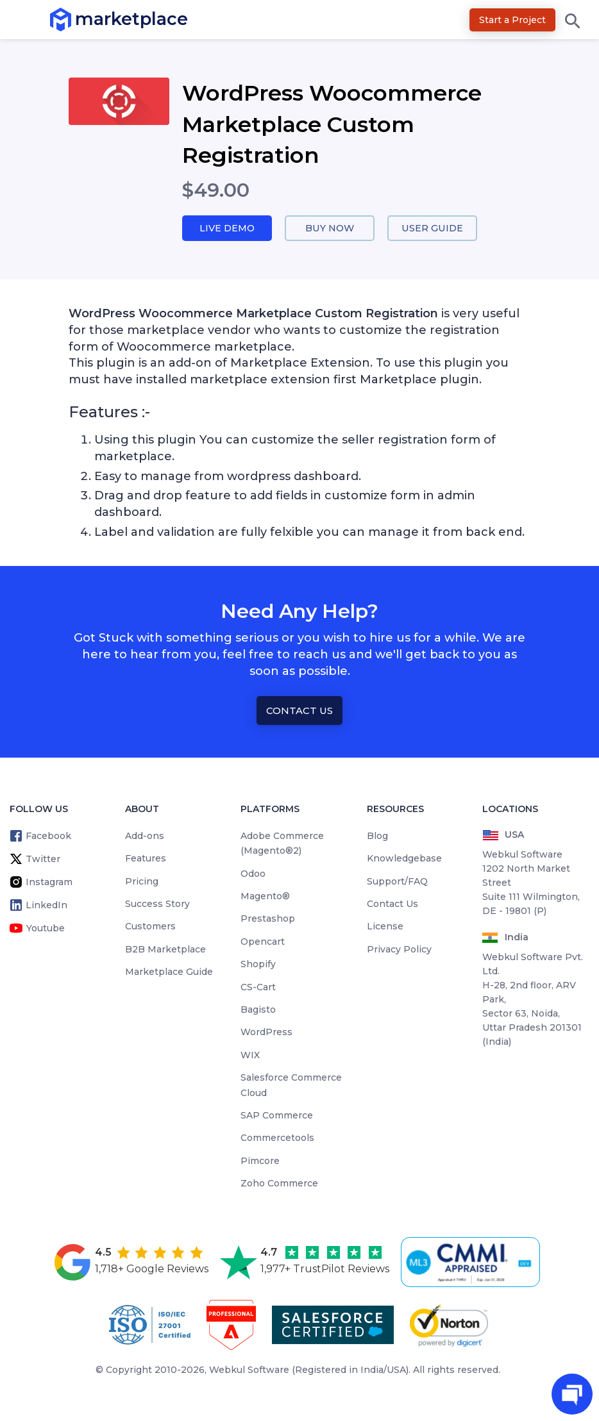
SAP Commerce (276, 1116)
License (385, 927)
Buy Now (329, 228)
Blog (377, 836)
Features (145, 859)
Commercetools (277, 1138)
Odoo (253, 873)
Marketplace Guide (169, 972)
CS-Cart (258, 987)
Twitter (43, 859)
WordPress (266, 1032)
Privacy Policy (399, 950)
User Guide (432, 228)
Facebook (48, 836)
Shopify (258, 964)
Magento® (265, 896)
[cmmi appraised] (472, 1262)
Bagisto (258, 1010)
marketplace (75, 18)
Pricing (141, 881)
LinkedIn (46, 905)
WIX (250, 1055)
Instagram (49, 882)
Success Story (157, 904)
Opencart (262, 942)
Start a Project (512, 20)
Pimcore (260, 1161)
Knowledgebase (404, 859)
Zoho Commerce (279, 1184)
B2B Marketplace (165, 950)
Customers (150, 927)
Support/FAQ (397, 881)
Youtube (45, 929)
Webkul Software (249, 1369)
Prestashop (267, 919)
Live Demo (227, 228)
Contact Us (299, 710)
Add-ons (144, 836)
